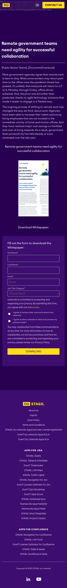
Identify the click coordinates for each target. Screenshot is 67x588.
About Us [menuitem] (33, 411)
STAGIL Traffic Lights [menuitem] (33, 475)
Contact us (53, 5)
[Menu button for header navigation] (37, 5)
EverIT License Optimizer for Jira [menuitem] (33, 485)
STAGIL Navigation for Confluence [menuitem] (33, 535)
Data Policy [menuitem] (34, 420)
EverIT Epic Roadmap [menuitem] (33, 490)
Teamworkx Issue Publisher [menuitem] (33, 504)
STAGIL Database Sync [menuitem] (34, 499)
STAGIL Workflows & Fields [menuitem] (33, 554)
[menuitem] (33, 404)
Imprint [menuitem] (33, 415)
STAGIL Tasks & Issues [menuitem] (33, 549)
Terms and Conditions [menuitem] (33, 425)
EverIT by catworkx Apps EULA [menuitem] (34, 435)
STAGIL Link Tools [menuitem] (33, 540)
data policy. (33, 307)
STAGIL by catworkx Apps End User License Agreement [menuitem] (33, 430)
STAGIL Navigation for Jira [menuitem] (33, 480)
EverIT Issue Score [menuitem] (33, 494)
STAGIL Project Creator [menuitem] (33, 518)
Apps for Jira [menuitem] (33, 450)
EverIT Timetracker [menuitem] (33, 465)
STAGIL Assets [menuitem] (33, 456)
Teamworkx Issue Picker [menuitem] (33, 509)
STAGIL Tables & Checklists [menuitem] (33, 461)
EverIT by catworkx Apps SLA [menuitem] (33, 439)
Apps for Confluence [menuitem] (33, 529)
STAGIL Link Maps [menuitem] (33, 470)
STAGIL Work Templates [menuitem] (33, 514)
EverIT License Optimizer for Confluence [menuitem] (33, 544)
